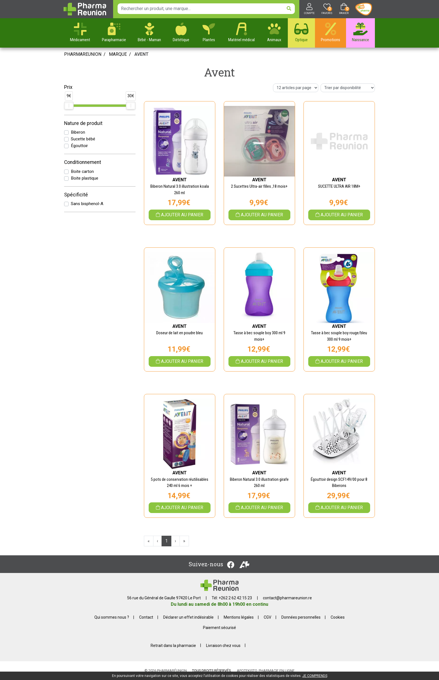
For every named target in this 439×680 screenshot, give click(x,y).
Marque (118, 54)
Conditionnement (82, 162)
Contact (146, 617)
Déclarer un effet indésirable (188, 617)
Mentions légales (239, 617)
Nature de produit (83, 123)
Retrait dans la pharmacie (173, 645)
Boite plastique (84, 178)
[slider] (69, 106)
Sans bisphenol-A (87, 203)
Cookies (338, 617)
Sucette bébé (83, 138)
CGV (267, 617)
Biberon (78, 132)
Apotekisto (266, 671)
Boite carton (82, 171)
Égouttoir (79, 145)
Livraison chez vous (223, 645)
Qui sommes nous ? (111, 617)
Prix (68, 87)
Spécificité (76, 195)
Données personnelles (301, 617)
